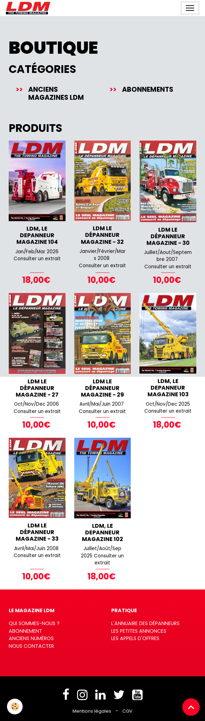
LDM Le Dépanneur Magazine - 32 (102, 235)
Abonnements (147, 89)
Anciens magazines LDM (56, 93)
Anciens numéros (31, 638)
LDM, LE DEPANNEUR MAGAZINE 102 (102, 532)
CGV (127, 711)
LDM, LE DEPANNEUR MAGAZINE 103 (168, 387)
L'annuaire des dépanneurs (145, 623)
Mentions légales (92, 711)
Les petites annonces (138, 631)
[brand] (29, 8)
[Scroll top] (191, 707)
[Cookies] (15, 706)
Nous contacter (31, 646)
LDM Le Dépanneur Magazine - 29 (102, 388)
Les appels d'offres (135, 638)
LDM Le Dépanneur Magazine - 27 (37, 388)
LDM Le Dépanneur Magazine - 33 (37, 532)
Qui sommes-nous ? (34, 623)
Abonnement (25, 631)
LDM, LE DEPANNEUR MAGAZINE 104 (37, 235)
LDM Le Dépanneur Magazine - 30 (168, 236)
